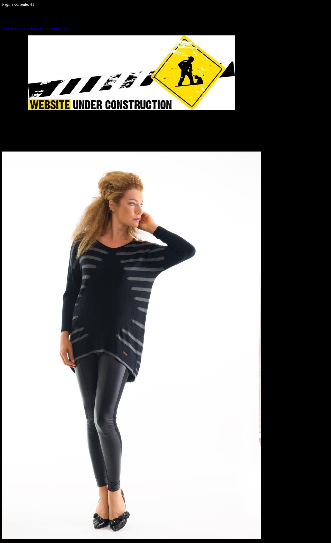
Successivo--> (58, 28)
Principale (35, 28)
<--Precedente (13, 28)
